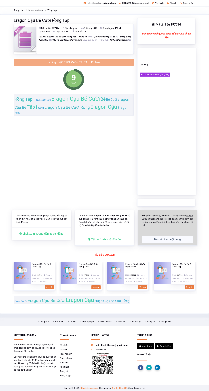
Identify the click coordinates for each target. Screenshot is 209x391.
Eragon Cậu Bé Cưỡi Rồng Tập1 (43, 20)
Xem (49, 287)
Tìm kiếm (59, 321)
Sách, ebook (106, 321)
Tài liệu (73, 321)
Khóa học (136, 321)
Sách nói (122, 321)
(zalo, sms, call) (134, 3)
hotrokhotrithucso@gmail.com (100, 3)
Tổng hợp (52, 10)
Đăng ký (172, 3)
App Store (145, 346)
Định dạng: (70, 28)
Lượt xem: (61, 31)
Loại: (44, 31)
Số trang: (89, 28)
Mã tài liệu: (49, 28)
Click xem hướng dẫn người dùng (41, 233)
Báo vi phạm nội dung (167, 239)
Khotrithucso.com (89, 388)
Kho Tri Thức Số (119, 388)
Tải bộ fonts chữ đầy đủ (104, 239)
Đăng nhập (187, 3)
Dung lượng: (110, 28)
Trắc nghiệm (88, 321)
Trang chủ (18, 10)
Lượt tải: (79, 31)
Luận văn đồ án (35, 10)
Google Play (164, 346)
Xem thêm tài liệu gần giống (155, 74)
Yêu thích (158, 3)
